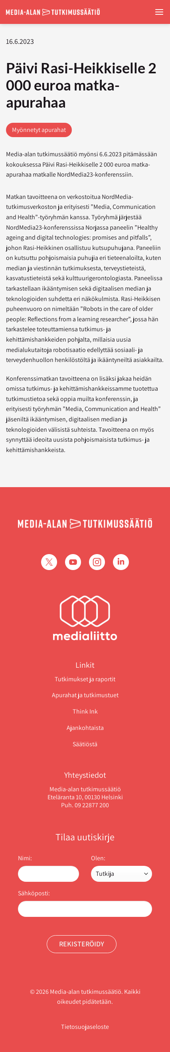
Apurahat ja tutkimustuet (85, 695)
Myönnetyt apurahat (39, 130)
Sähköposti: (34, 893)
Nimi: (25, 858)
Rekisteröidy (81, 943)
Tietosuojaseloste (85, 1027)
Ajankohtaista (85, 728)
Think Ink (85, 711)
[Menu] (159, 12)
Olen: (98, 858)
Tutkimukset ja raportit (85, 679)
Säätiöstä (85, 744)
